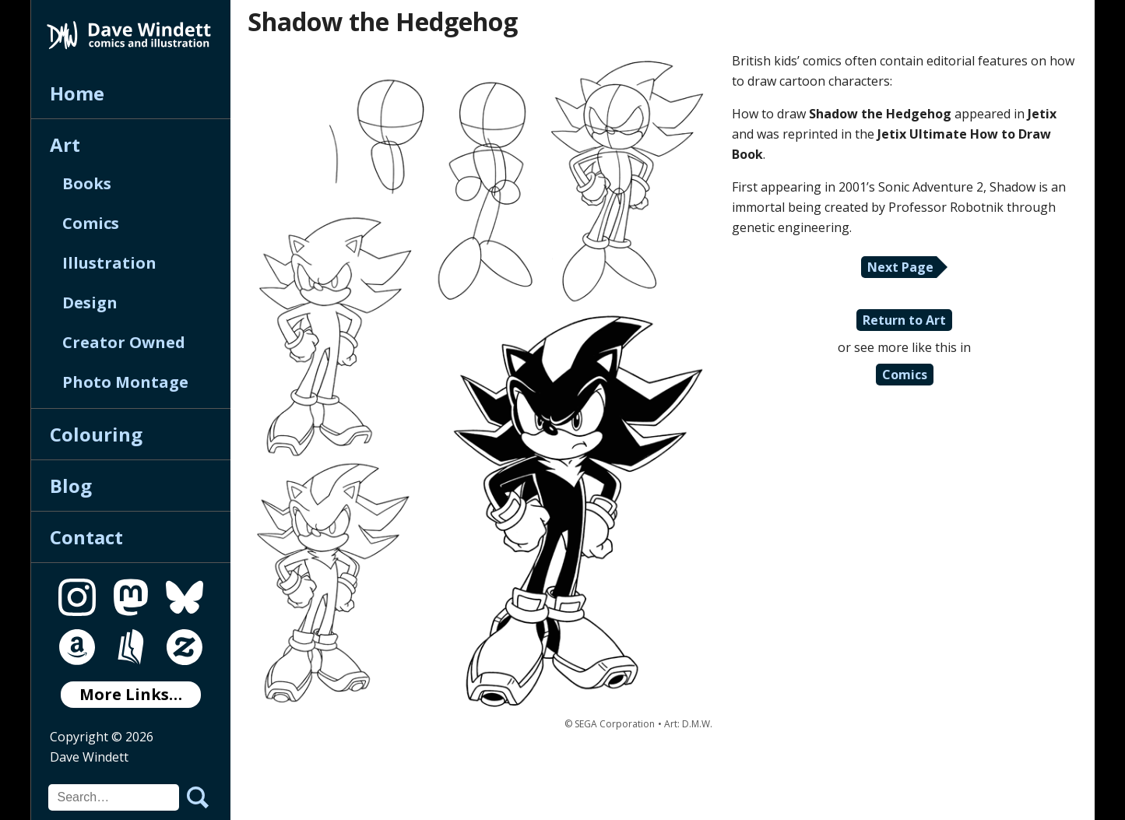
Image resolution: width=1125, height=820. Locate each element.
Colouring (96, 434)
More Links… (130, 694)
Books (86, 183)
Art (65, 144)
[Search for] (113, 797)
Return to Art (904, 320)
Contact (86, 537)
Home (77, 93)
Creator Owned (123, 342)
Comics (90, 223)
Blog (71, 485)
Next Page (900, 267)
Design (90, 302)
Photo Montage (125, 381)
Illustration (109, 262)
